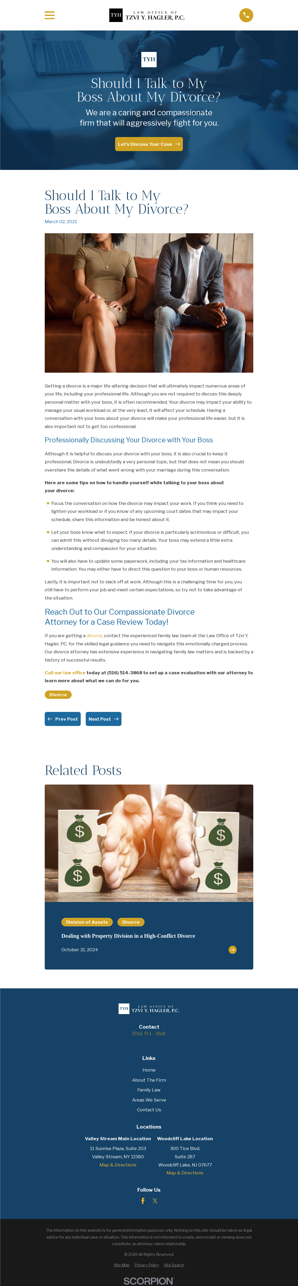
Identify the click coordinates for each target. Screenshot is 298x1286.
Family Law (149, 1090)
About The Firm (149, 1080)
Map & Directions (118, 1165)
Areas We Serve (149, 1100)
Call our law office (65, 672)
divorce (94, 635)
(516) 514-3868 (149, 1033)
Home (149, 1070)
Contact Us (149, 1109)
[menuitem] (121, 1265)
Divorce (58, 694)
